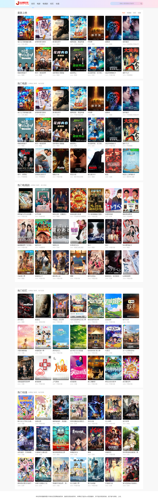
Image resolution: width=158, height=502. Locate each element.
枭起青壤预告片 (110, 73)
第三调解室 (91, 382)
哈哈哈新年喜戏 (75, 214)
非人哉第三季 (74, 483)
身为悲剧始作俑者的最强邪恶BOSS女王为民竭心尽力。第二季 (131, 483)
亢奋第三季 (21, 276)
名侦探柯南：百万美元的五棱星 (96, 73)
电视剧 (129, 13)
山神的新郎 (126, 276)
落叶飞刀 (126, 73)
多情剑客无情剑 (40, 42)
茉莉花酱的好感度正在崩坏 (78, 421)
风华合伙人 (56, 350)
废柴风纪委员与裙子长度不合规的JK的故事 (26, 483)
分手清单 (38, 214)
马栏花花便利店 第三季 (78, 320)
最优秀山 (73, 73)
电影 (123, 13)
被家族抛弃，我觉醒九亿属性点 (61, 421)
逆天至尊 (126, 421)
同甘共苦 (73, 174)
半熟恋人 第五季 (58, 320)
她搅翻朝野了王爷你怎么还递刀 (26, 245)
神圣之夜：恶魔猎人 (59, 214)
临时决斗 (38, 245)
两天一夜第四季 (40, 73)
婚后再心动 (56, 276)
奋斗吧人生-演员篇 (76, 350)
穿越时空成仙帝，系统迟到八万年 (61, 483)
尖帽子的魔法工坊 (41, 483)
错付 (106, 245)
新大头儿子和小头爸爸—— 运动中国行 (26, 421)
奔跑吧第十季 (39, 350)
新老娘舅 (38, 382)
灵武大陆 (91, 421)
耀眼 (71, 276)
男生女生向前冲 (110, 382)
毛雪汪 (107, 350)
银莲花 (37, 320)
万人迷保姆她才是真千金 (96, 214)
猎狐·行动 (56, 174)
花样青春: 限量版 (58, 73)
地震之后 (56, 245)
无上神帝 (108, 421)
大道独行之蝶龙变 (41, 452)
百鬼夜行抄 (109, 483)
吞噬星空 (108, 452)
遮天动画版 (91, 483)
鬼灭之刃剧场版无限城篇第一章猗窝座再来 (26, 42)
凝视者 (107, 42)
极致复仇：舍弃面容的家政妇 (113, 276)
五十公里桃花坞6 (128, 350)
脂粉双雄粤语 (127, 214)
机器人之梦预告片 (129, 174)
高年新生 (21, 320)
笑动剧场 (73, 382)
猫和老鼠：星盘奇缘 (77, 42)
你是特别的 (109, 214)
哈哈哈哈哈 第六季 (94, 350)
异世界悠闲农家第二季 (130, 452)
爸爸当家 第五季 (93, 320)
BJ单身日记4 (74, 245)
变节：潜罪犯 (22, 174)
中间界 (90, 42)
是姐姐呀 (108, 320)
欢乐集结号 (126, 382)
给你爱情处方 (127, 245)
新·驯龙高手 (57, 42)
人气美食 (56, 382)
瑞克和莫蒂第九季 (59, 452)
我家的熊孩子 (22, 73)
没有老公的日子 (40, 174)
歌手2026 (126, 320)
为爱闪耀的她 (22, 350)
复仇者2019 (91, 174)
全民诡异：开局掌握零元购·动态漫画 (26, 452)
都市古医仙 (91, 276)
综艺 (134, 13)
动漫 (139, 13)
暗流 (106, 174)
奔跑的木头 (74, 452)
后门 (89, 245)
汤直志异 (38, 421)
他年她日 (126, 42)
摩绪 (89, 452)
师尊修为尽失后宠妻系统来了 (26, 214)
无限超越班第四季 (24, 382)
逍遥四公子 (39, 276)
